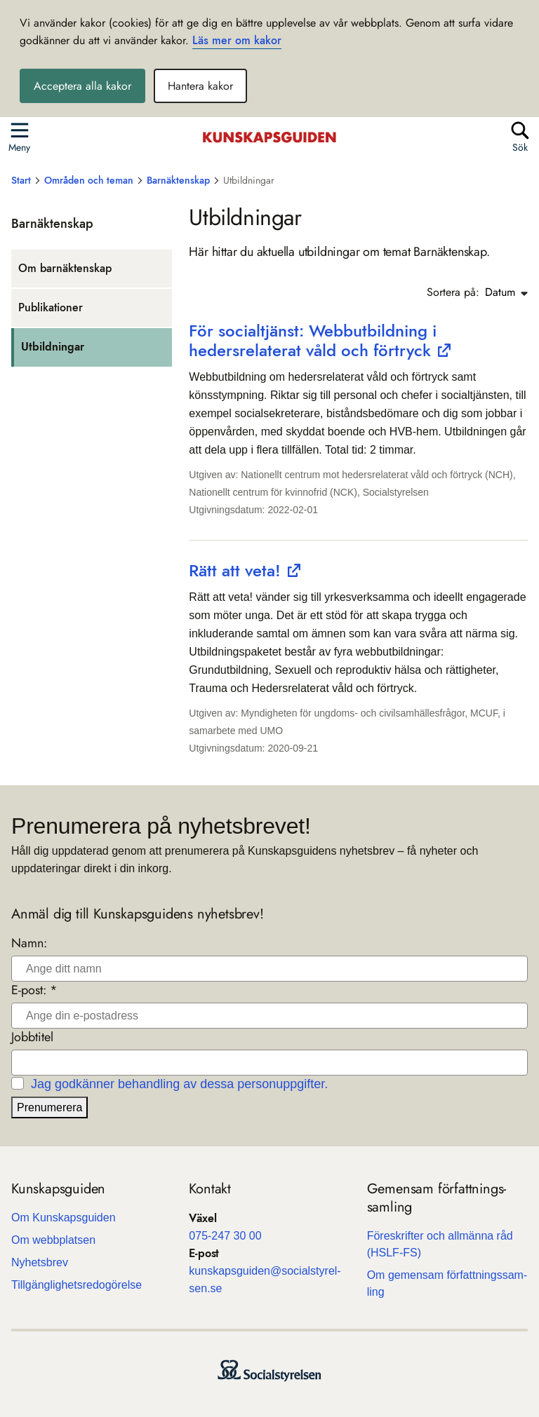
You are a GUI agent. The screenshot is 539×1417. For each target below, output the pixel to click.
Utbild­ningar (52, 347)
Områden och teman (88, 180)
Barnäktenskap (178, 180)
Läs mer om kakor (236, 40)
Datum (506, 292)
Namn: (29, 943)
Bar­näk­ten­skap (52, 224)
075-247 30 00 (225, 1236)
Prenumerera (49, 1107)
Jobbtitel (32, 1037)
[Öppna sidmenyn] (19, 136)
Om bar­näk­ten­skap (65, 268)
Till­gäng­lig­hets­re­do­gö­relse (76, 1285)
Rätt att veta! (235, 570)
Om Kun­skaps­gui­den (63, 1217)
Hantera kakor (200, 86)
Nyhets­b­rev (39, 1262)
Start (21, 180)
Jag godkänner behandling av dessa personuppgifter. (179, 1084)
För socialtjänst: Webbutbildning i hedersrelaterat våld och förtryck (313, 340)
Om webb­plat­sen (53, 1240)
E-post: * (34, 990)
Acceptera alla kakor (82, 86)
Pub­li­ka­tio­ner (50, 307)
